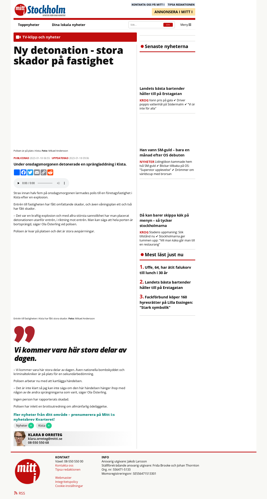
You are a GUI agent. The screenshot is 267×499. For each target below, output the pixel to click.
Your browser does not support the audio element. (41, 183)
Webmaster (63, 478)
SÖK (168, 25)
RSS (19, 493)
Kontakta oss (64, 465)
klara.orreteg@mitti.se (45, 439)
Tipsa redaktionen (67, 469)
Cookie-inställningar (69, 486)
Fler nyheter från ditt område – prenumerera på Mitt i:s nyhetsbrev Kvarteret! (64, 417)
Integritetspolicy (66, 482)
